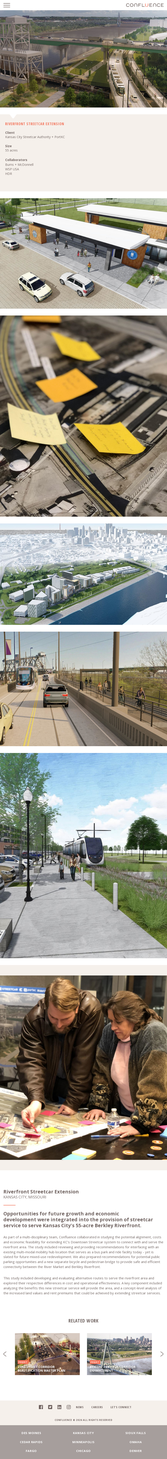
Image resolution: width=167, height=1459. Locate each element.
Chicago (83, 1451)
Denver (135, 1451)
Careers (97, 1407)
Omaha (135, 1442)
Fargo (31, 1451)
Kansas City (83, 1433)
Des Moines (31, 1433)
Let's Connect (121, 1407)
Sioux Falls (135, 1433)
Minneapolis (83, 1442)
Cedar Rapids (31, 1442)
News (80, 1407)
